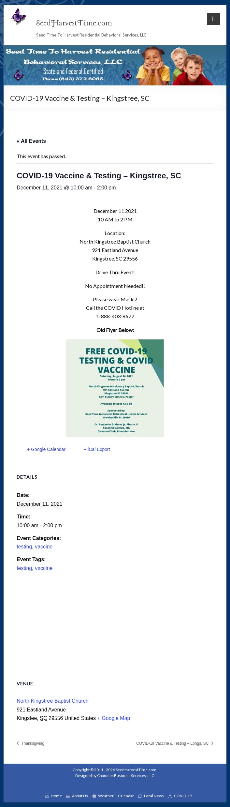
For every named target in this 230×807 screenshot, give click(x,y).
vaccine (43, 546)
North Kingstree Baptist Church (53, 701)
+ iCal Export (97, 449)
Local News (151, 795)
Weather (103, 795)
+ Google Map (113, 718)
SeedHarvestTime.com (74, 23)
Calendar (126, 795)
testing (24, 546)
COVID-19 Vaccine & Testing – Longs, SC (173, 743)
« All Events (31, 141)
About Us (77, 795)
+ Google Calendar (46, 449)
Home (53, 795)
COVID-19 (180, 795)
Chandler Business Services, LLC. (126, 775)
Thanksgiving (32, 743)
